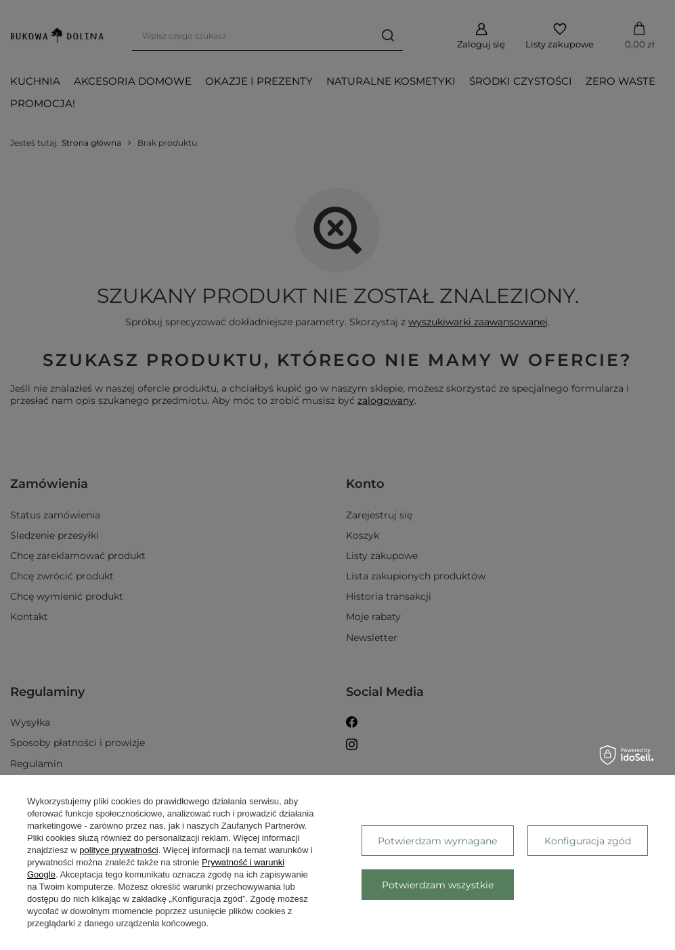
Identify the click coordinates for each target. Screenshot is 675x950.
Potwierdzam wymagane (437, 841)
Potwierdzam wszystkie (438, 885)
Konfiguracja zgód (587, 841)
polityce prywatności (118, 850)
